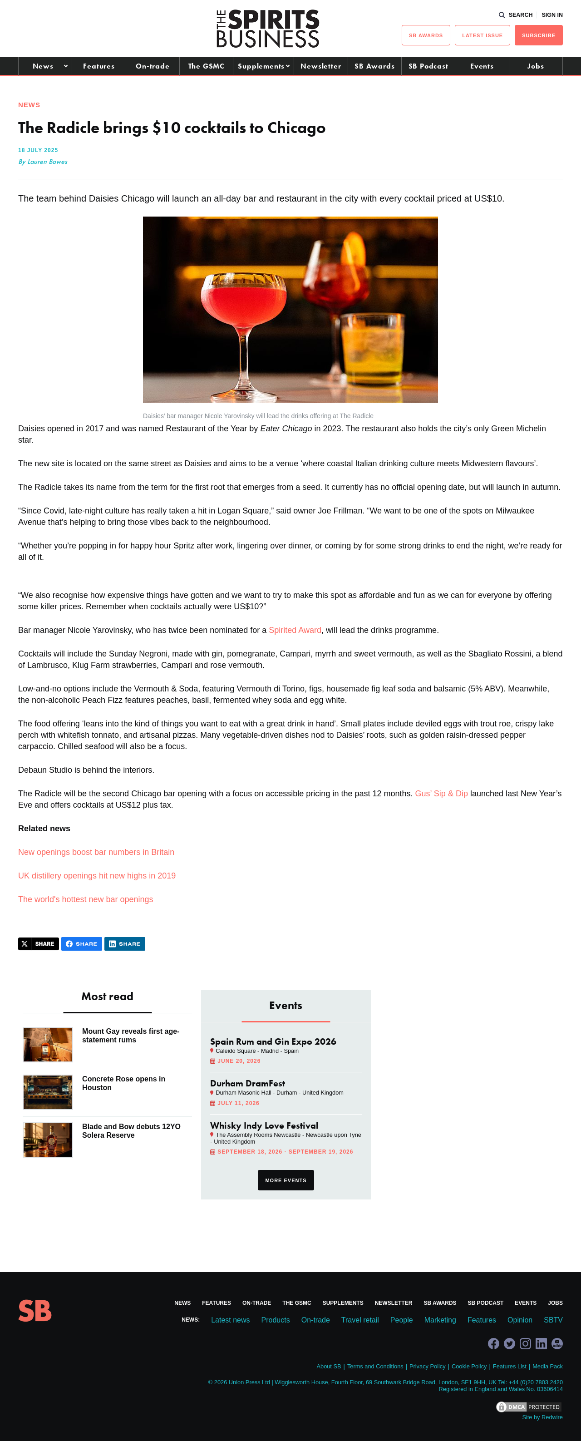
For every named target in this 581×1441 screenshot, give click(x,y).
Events (482, 66)
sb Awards (426, 35)
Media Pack (547, 1366)
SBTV (553, 1320)
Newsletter (320, 66)
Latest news (230, 1320)
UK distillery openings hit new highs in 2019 (97, 875)
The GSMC (206, 66)
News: (191, 1320)
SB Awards (374, 66)
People (401, 1320)
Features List (510, 1366)
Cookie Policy (469, 1366)
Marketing (440, 1320)
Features (98, 66)
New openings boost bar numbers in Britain (96, 852)
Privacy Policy (427, 1366)
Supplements (261, 66)
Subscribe (539, 35)
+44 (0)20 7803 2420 (536, 1382)
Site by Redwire (542, 1417)
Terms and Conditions (375, 1366)
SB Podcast (428, 66)
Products (275, 1320)
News (43, 66)
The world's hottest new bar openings (85, 899)
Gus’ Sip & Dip (441, 793)
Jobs (535, 66)
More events (285, 1180)
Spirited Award (295, 630)
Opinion (519, 1320)
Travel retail (360, 1320)
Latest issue (482, 35)
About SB (328, 1366)
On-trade (152, 66)
